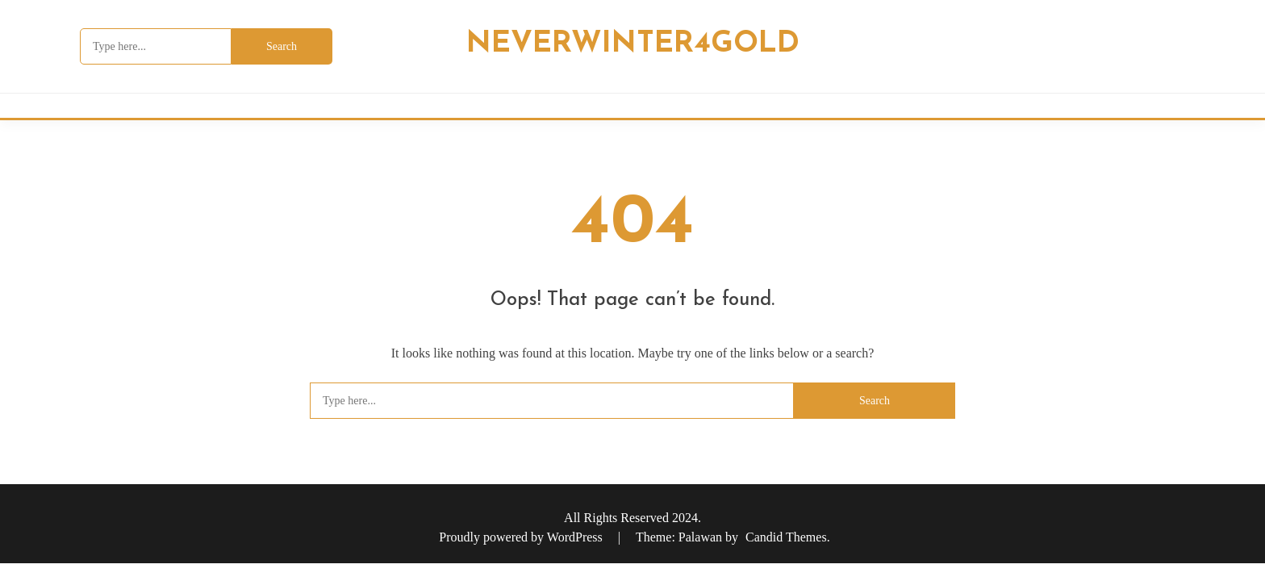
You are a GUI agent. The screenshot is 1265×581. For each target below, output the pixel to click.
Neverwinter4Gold (632, 44)
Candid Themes (786, 537)
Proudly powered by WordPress (522, 537)
